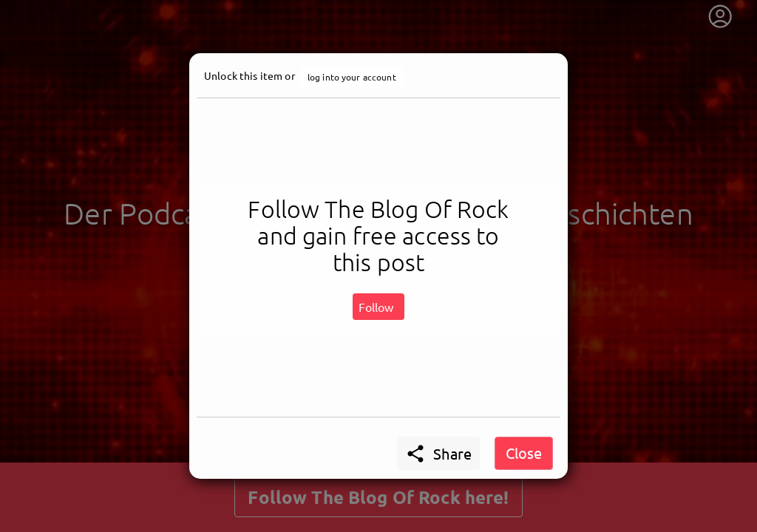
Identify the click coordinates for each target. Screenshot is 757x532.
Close (524, 452)
